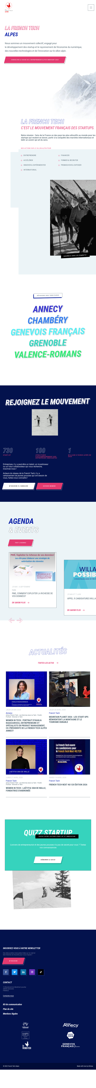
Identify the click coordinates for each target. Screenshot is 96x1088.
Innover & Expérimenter (35, 165)
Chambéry (48, 321)
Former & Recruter (69, 160)
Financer (65, 155)
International (30, 170)
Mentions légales (10, 1013)
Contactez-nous (8, 996)
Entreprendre (30, 155)
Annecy (48, 309)
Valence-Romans (48, 354)
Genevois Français (48, 332)
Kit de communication (12, 1004)
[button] (19, 620)
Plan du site (8, 1009)
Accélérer (28, 160)
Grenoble (48, 343)
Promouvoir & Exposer (71, 165)
